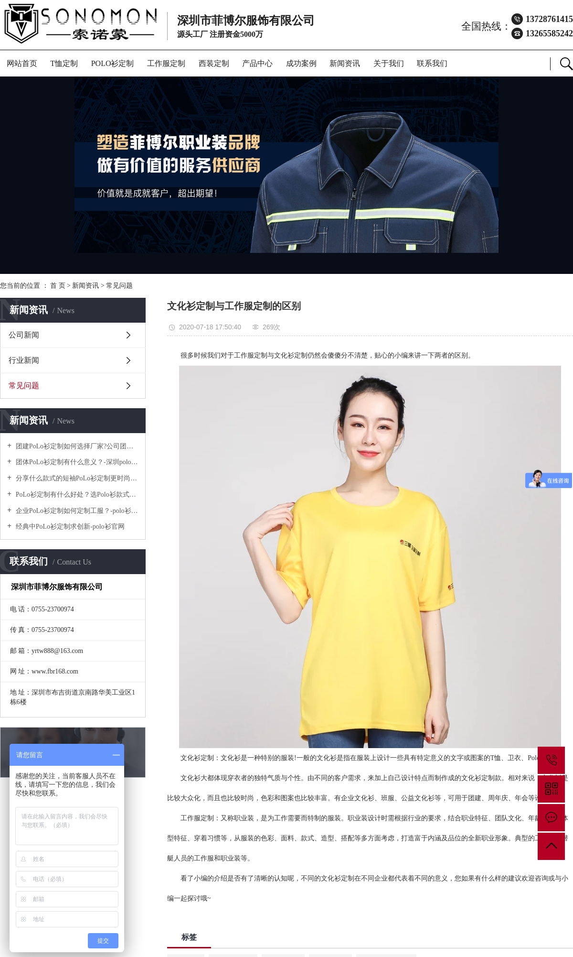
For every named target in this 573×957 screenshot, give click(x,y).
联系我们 (432, 63)
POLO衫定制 (112, 63)
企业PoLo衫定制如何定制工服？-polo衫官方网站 (76, 510)
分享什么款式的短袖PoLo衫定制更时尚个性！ (76, 478)
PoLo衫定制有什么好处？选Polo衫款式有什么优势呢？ (76, 494)
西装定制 (214, 63)
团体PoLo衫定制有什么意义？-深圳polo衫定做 (76, 462)
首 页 (57, 285)
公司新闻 (24, 335)
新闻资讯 (344, 63)
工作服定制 (166, 63)
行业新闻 (24, 360)
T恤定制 (64, 63)
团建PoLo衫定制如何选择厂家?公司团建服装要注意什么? (76, 446)
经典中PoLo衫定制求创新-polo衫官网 (69, 526)
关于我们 (388, 63)
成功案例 (301, 63)
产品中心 (257, 63)
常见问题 (119, 285)
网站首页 (22, 63)
